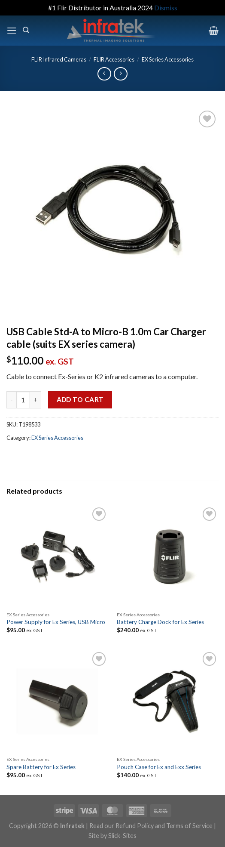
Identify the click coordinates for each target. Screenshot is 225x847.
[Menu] (11, 30)
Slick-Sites (122, 835)
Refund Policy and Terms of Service (164, 825)
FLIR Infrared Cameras (58, 59)
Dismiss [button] (165, 7)
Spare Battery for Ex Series (41, 767)
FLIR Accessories (114, 59)
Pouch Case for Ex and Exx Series (159, 767)
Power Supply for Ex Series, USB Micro (55, 621)
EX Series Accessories (168, 59)
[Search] (26, 30)
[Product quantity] (23, 399)
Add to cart (80, 399)
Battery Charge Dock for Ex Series (160, 621)
